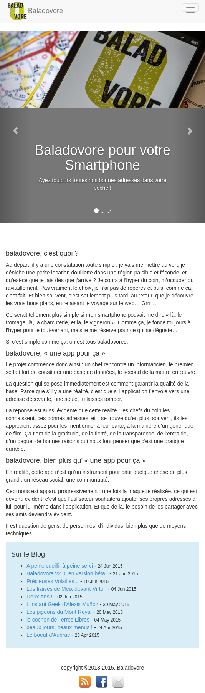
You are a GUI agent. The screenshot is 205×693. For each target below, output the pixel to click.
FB (101, 681)
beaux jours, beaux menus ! (59, 627)
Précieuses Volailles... (52, 581)
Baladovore (34, 10)
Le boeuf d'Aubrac (48, 635)
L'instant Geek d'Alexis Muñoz (62, 604)
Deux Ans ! (39, 596)
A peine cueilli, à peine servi (59, 566)
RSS (85, 681)
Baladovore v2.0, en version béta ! (67, 573)
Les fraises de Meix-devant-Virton (66, 589)
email (118, 681)
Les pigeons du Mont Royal (59, 612)
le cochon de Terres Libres (57, 620)
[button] (15, 127)
